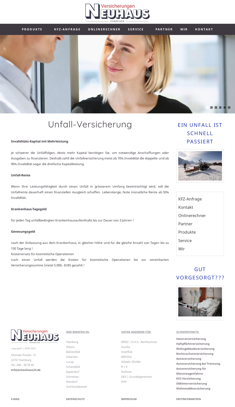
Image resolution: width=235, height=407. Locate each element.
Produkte (187, 232)
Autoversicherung (188, 358)
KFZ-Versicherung (188, 378)
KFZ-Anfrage (190, 199)
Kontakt (185, 207)
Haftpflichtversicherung (192, 344)
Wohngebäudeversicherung (195, 348)
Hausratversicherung (191, 339)
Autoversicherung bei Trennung (198, 363)
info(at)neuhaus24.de (26, 370)
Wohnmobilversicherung (193, 388)
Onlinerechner (192, 215)
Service (185, 240)
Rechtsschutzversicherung (194, 353)
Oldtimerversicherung (191, 383)
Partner (185, 223)
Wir (181, 248)
